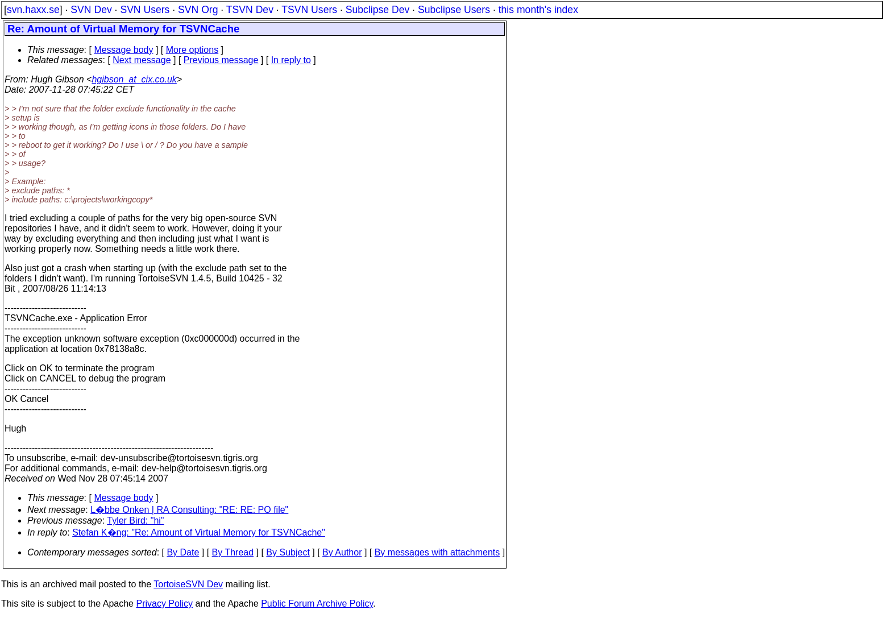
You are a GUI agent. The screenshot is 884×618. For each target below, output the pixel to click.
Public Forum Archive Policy (317, 603)
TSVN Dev (249, 9)
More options (192, 50)
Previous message (221, 60)
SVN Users (144, 9)
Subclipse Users (454, 9)
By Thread (233, 552)
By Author (342, 552)
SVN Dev (90, 9)
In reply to (291, 60)
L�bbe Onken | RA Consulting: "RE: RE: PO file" (189, 510)
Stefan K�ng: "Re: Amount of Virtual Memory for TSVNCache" (198, 532)
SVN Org (198, 9)
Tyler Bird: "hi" (135, 520)
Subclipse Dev (377, 9)
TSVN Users (309, 9)
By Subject (287, 552)
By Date (183, 552)
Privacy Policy (164, 603)
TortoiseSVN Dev (188, 584)
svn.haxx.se (33, 9)
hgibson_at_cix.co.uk (134, 79)
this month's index (538, 9)
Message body (123, 50)
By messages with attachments (437, 552)
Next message (142, 60)
